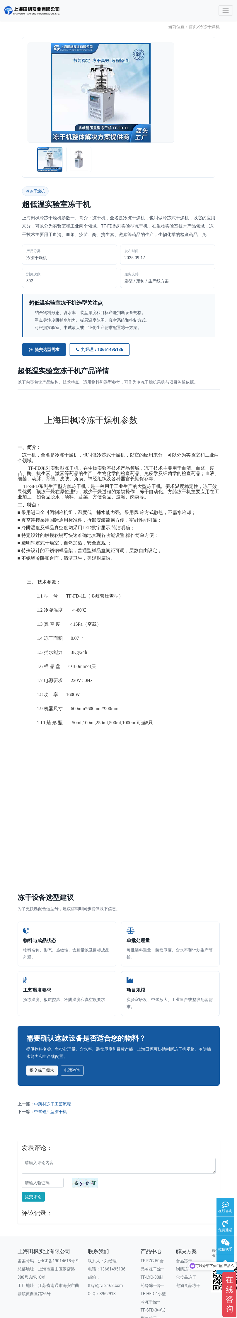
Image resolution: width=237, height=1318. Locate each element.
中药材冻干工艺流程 (52, 1104)
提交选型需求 (44, 349)
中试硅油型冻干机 (50, 1111)
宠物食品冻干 (188, 1285)
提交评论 (33, 1196)
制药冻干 (184, 1269)
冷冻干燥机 (209, 26)
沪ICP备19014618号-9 (58, 1260)
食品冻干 (184, 1260)
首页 (193, 26)
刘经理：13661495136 (99, 349)
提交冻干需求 (42, 1070)
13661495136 (113, 1269)
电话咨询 (72, 1070)
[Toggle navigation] (226, 10)
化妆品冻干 (186, 1277)
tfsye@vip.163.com (105, 1285)
